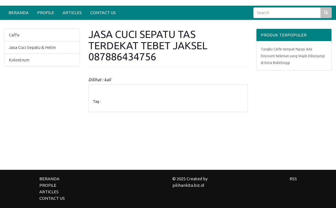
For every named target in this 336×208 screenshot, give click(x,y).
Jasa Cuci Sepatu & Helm (32, 47)
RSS (293, 178)
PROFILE (45, 12)
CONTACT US (103, 12)
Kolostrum (19, 59)
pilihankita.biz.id (188, 185)
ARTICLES (72, 12)
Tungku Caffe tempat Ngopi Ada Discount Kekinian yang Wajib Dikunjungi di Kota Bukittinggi (293, 56)
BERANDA (18, 12)
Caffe (14, 35)
